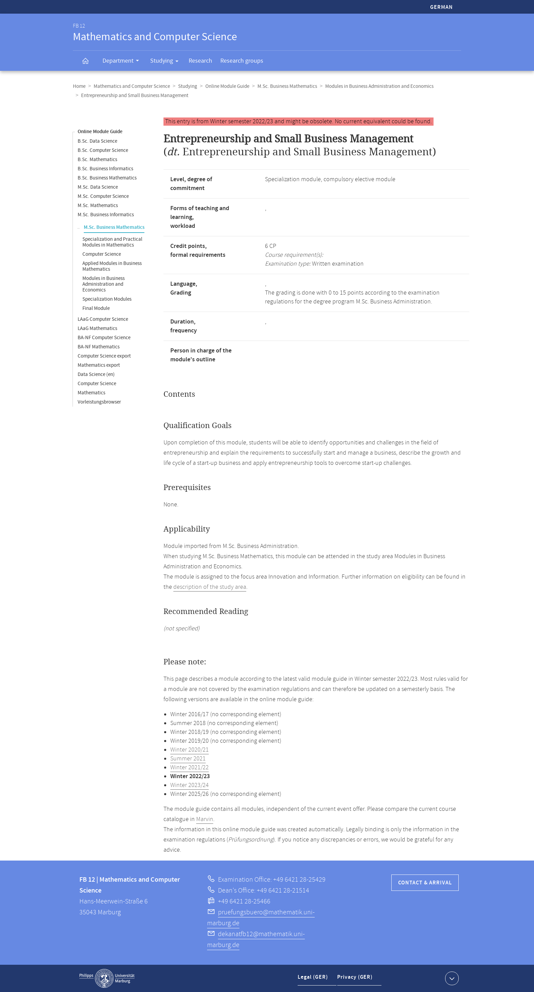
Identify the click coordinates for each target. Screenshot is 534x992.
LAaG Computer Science (103, 319)
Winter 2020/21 (189, 750)
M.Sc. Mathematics (98, 205)
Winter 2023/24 (189, 785)
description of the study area (209, 587)
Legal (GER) (313, 979)
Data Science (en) (96, 374)
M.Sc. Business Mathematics (287, 86)
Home (79, 86)
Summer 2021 (188, 759)
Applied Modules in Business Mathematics (112, 266)
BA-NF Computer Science (104, 337)
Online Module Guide (227, 86)
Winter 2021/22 (189, 767)
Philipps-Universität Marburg (107, 978)
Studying (166, 62)
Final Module (96, 308)
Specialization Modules (106, 299)
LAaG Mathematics (97, 328)
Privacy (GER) (355, 979)
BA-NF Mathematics (99, 347)
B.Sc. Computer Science (103, 150)
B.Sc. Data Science (97, 141)
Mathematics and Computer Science (132, 86)
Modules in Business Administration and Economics (379, 86)
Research (200, 61)
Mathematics (91, 393)
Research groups (241, 61)
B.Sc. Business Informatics (105, 169)
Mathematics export (99, 365)
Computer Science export (104, 356)
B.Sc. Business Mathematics (107, 178)
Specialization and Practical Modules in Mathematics (112, 242)
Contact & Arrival (425, 882)
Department (123, 61)
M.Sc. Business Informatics (106, 214)
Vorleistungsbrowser (99, 402)
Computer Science (101, 254)
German (441, 7)
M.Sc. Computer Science (103, 196)
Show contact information (451, 978)
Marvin (204, 819)
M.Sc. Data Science (98, 187)
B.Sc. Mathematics (97, 159)
